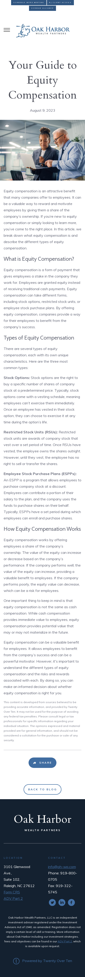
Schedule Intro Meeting (28, 2)
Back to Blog (42, 789)
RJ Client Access (60, 2)
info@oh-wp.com (62, 866)
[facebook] (71, 902)
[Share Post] (42, 762)
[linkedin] (62, 902)
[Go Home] (42, 30)
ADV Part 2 (13, 898)
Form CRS (12, 892)
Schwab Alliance (42, 8)
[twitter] (52, 902)
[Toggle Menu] (6, 29)
